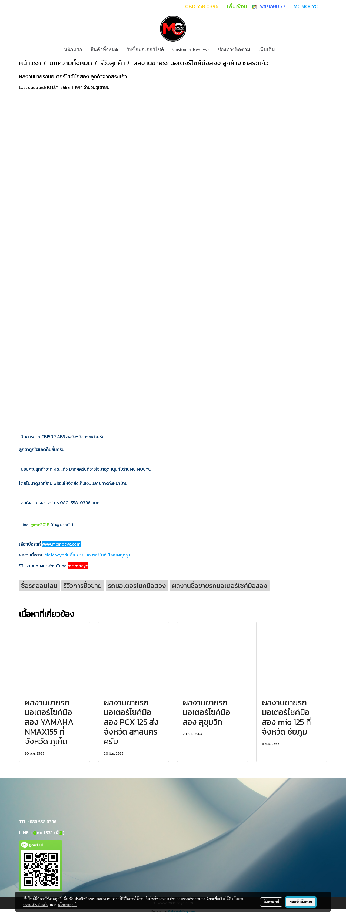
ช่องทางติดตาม (234, 49)
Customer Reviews (190, 49)
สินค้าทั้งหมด (104, 49)
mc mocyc (78, 565)
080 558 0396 (43, 822)
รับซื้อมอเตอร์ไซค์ (145, 49)
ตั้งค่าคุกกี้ (271, 901)
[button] (284, 49)
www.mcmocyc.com (61, 544)
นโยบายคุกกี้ (67, 904)
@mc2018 (40, 524)
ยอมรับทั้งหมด (301, 901)
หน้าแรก (73, 49)
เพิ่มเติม (267, 49)
